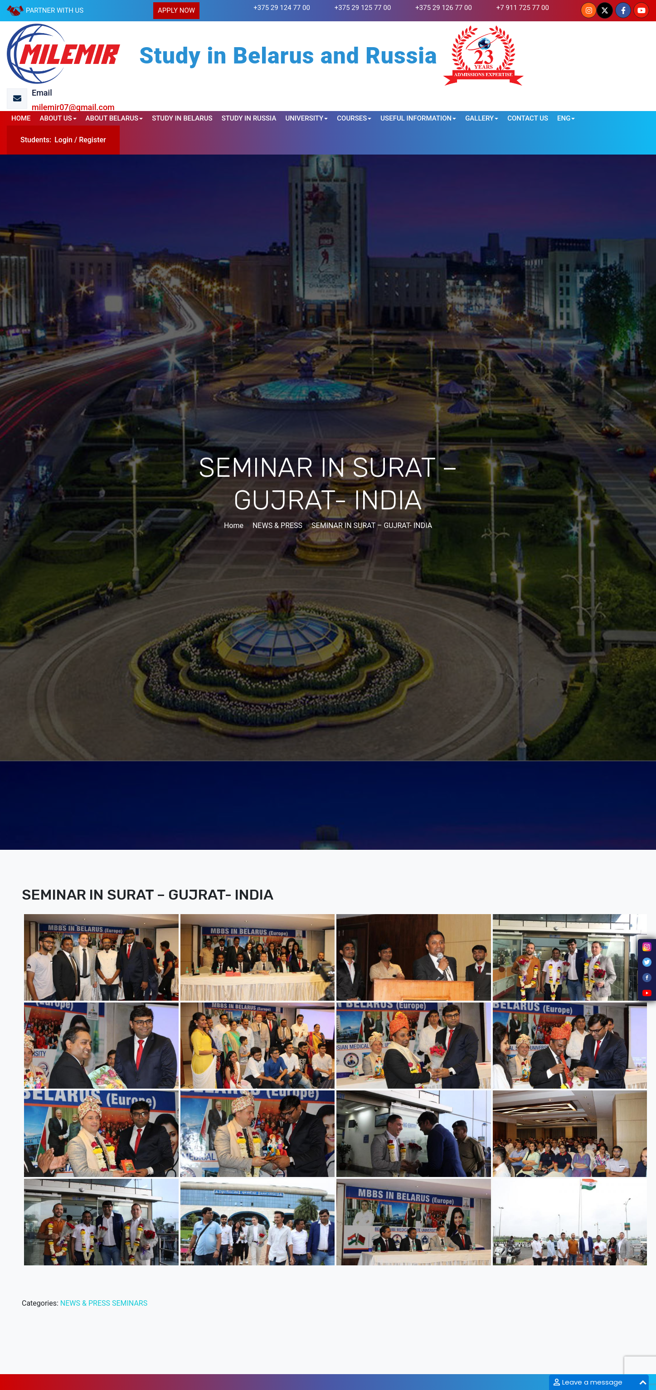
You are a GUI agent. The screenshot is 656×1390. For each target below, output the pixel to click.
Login (63, 140)
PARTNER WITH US (54, 10)
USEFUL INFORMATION (416, 118)
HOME (21, 118)
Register (92, 140)
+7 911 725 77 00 (522, 8)
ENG (563, 118)
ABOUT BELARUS (112, 118)
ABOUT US (56, 118)
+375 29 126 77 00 (443, 8)
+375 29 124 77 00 (281, 8)
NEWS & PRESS (85, 1303)
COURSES (352, 118)
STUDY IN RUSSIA (249, 118)
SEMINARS (129, 1303)
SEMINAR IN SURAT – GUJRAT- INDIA (371, 525)
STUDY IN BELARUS (182, 118)
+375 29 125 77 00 (363, 8)
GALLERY (479, 118)
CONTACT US (527, 118)
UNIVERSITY (304, 118)
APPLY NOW (176, 10)
